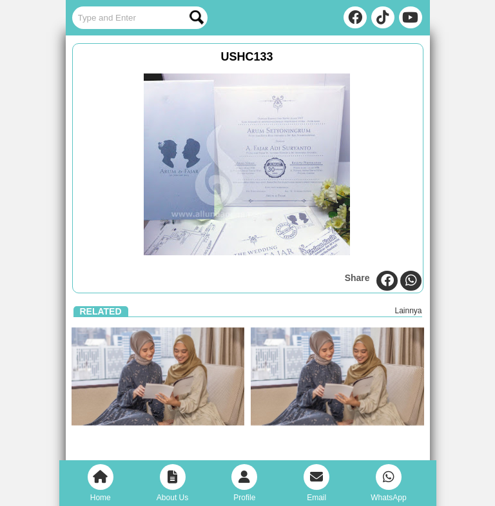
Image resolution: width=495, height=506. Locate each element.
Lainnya (408, 310)
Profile (244, 483)
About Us (172, 483)
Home (100, 483)
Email (316, 483)
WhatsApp (388, 483)
